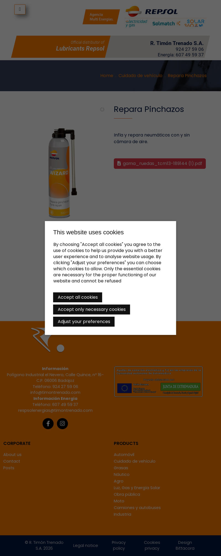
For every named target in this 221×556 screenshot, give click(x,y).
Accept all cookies (78, 297)
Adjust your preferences (84, 321)
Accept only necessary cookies (92, 309)
